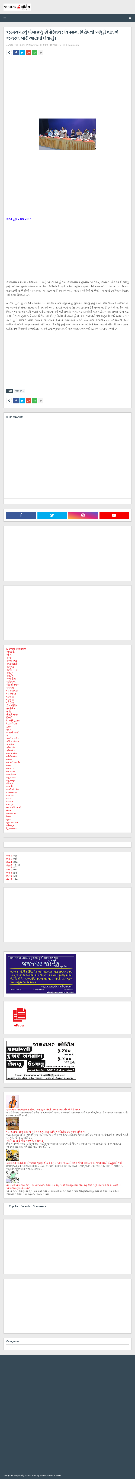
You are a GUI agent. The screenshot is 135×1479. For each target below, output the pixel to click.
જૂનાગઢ (10, 698)
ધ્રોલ (9, 728)
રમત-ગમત (11, 791)
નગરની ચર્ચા (12, 731)
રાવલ (9, 797)
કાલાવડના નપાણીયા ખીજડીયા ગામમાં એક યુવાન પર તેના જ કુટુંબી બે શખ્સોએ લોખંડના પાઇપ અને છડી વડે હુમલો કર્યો (64, 1162)
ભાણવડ (10, 767)
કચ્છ (8, 656)
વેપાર (8, 809)
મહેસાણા (10, 779)
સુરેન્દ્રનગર (12, 821)
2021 (9, 869)
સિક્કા (8, 815)
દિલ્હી (9, 716)
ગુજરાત (10, 686)
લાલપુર (10, 803)
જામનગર (56, 45)
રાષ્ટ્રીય (10, 800)
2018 (9, 877)
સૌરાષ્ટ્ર (10, 824)
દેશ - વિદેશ (11, 722)
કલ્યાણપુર (11, 659)
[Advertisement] (67, 84)
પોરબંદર (10, 743)
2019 (9, 875)
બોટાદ (9, 758)
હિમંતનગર (11, 827)
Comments (39, 1205)
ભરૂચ (9, 764)
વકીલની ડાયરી (13, 806)
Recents (25, 1205)
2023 (9, 863)
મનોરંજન (11, 773)
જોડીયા (10, 701)
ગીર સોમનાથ (12, 683)
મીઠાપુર (10, 782)
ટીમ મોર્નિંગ (11, 704)
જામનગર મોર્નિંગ (17, 45)
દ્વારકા (9, 725)
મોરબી (9, 785)
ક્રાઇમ (9, 671)
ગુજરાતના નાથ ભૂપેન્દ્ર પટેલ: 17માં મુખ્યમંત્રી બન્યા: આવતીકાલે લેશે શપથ (43, 1108)
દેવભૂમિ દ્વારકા (13, 719)
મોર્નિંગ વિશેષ (12, 788)
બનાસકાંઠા (11, 752)
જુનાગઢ (10, 695)
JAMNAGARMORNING (50, 1474)
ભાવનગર (10, 770)
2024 (9, 861)
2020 (9, 872)
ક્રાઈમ (10, 674)
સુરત (8, 818)
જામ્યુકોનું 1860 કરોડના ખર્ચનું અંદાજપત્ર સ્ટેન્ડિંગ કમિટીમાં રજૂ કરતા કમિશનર (45, 1130)
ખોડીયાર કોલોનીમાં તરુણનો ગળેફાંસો (24, 1139)
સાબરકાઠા (11, 812)
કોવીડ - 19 (11, 668)
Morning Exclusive (16, 648)
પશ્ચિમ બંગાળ (12, 740)
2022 (9, 866)
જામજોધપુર (12, 689)
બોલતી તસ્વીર (13, 761)
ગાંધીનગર (10, 680)
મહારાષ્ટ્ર (11, 776)
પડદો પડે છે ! (12, 737)
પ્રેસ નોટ (10, 746)
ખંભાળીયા (11, 677)
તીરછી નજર (12, 713)
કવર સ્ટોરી (11, 662)
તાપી (8, 710)
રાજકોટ (10, 794)
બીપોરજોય (11, 755)
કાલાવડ (10, 665)
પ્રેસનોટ (10, 749)
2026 (9, 855)
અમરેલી (10, 650)
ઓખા (9, 653)
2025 (9, 858)
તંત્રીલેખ (10, 707)
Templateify (18, 1474)
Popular (13, 1205)
